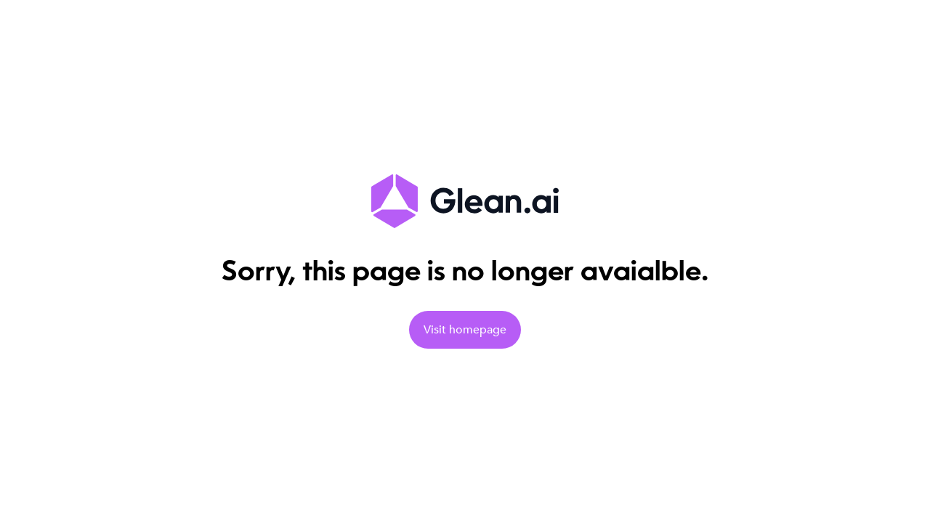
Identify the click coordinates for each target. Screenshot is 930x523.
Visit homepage (465, 330)
